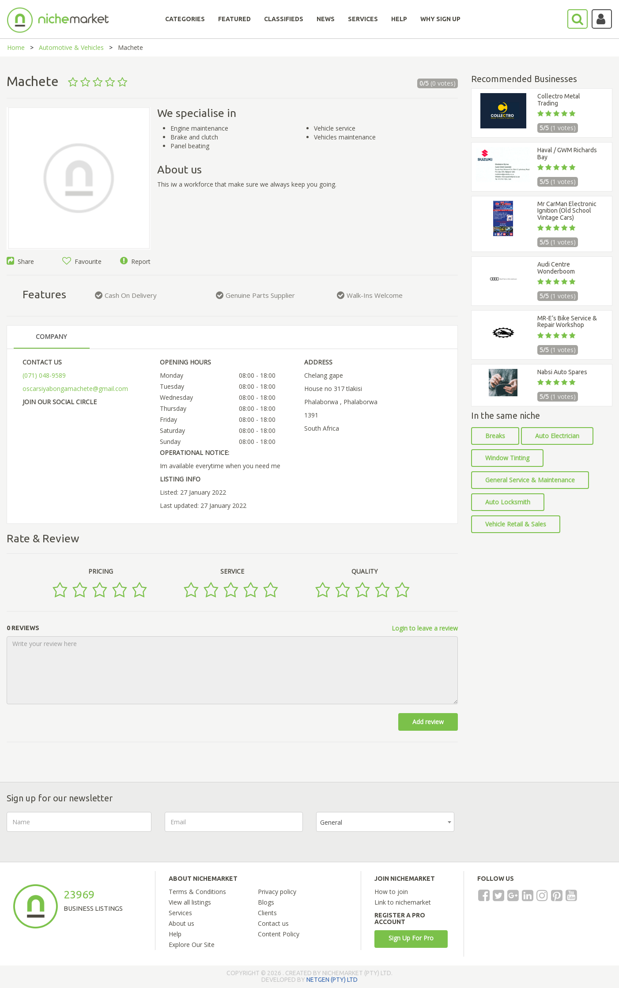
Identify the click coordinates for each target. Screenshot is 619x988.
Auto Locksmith (507, 502)
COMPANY (51, 336)
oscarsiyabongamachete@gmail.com (75, 388)
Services (180, 913)
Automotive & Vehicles (71, 47)
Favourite (82, 261)
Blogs (266, 902)
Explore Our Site (192, 944)
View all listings (190, 902)
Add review (428, 722)
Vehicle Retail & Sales (515, 524)
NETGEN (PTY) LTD (332, 979)
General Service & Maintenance (530, 480)
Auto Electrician (557, 436)
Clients (267, 913)
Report (135, 261)
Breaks (495, 436)
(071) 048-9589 (44, 375)
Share (20, 261)
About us (181, 923)
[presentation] (535, 829)
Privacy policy (277, 891)
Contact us (273, 923)
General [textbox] (331, 822)
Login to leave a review (425, 628)
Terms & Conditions (197, 891)
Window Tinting (507, 458)
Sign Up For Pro (411, 938)
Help (175, 934)
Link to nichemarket (402, 902)
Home (16, 47)
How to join (391, 891)
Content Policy (278, 934)
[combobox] (385, 822)
